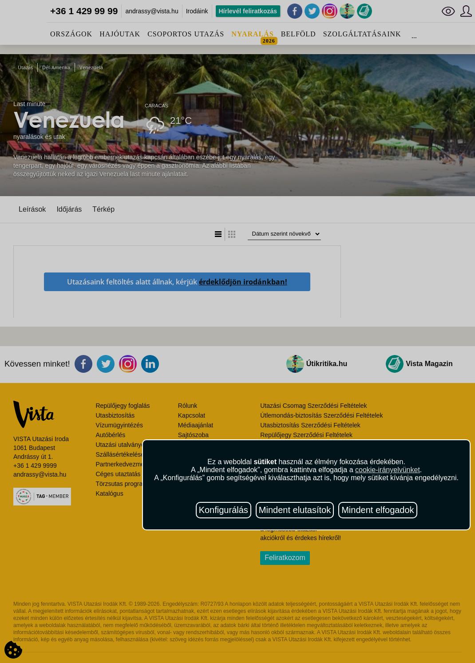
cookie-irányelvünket (387, 470)
